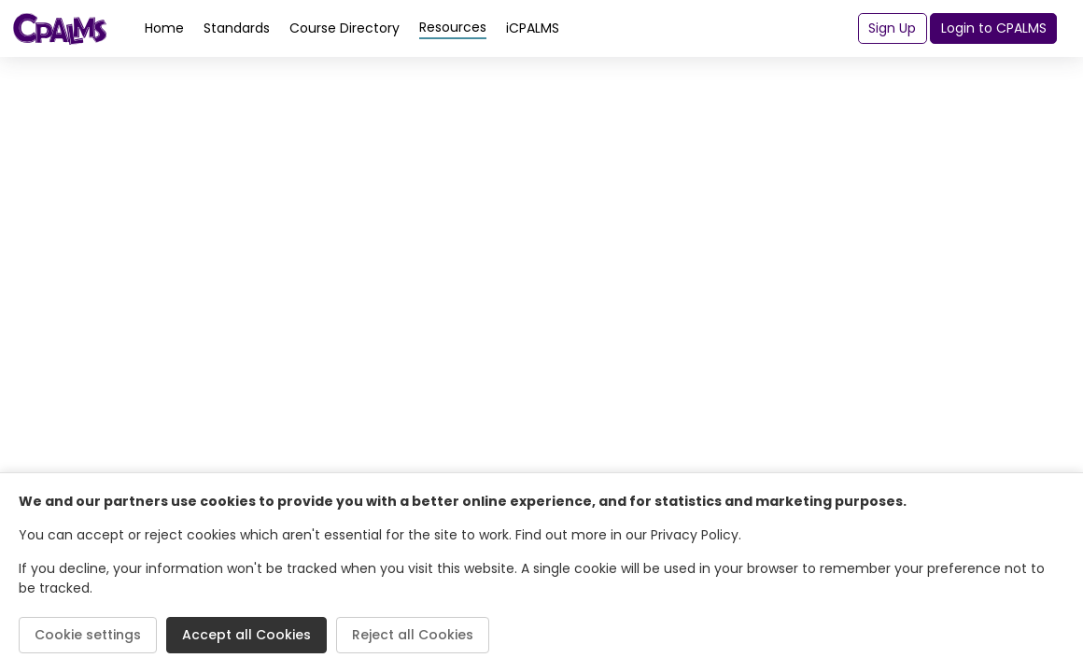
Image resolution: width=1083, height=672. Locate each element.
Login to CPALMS (994, 28)
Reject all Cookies (412, 634)
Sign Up (892, 28)
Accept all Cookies (246, 634)
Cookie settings (88, 634)
